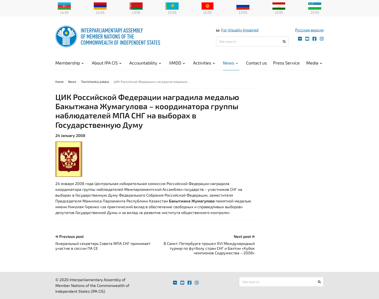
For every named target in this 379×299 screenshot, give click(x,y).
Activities (204, 62)
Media (314, 62)
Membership (69, 62)
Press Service (286, 62)
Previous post (69, 236)
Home (59, 82)
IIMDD (177, 62)
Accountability (145, 62)
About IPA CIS (106, 62)
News (230, 62)
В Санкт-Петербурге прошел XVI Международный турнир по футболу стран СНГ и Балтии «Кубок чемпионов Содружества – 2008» (209, 248)
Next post (244, 236)
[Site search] (252, 41)
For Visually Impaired (239, 30)
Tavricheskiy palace (95, 82)
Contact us (256, 62)
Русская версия (309, 30)
